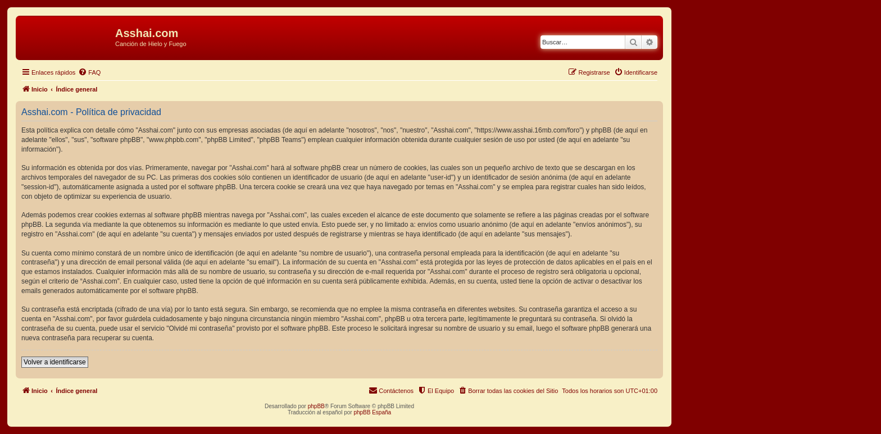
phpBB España (372, 412)
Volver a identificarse (55, 362)
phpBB (316, 406)
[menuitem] (89, 72)
